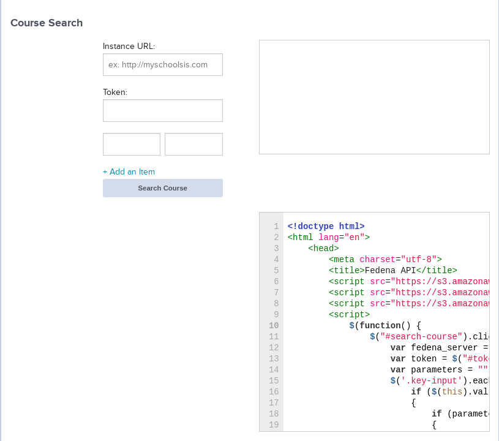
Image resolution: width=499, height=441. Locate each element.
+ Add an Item (129, 172)
